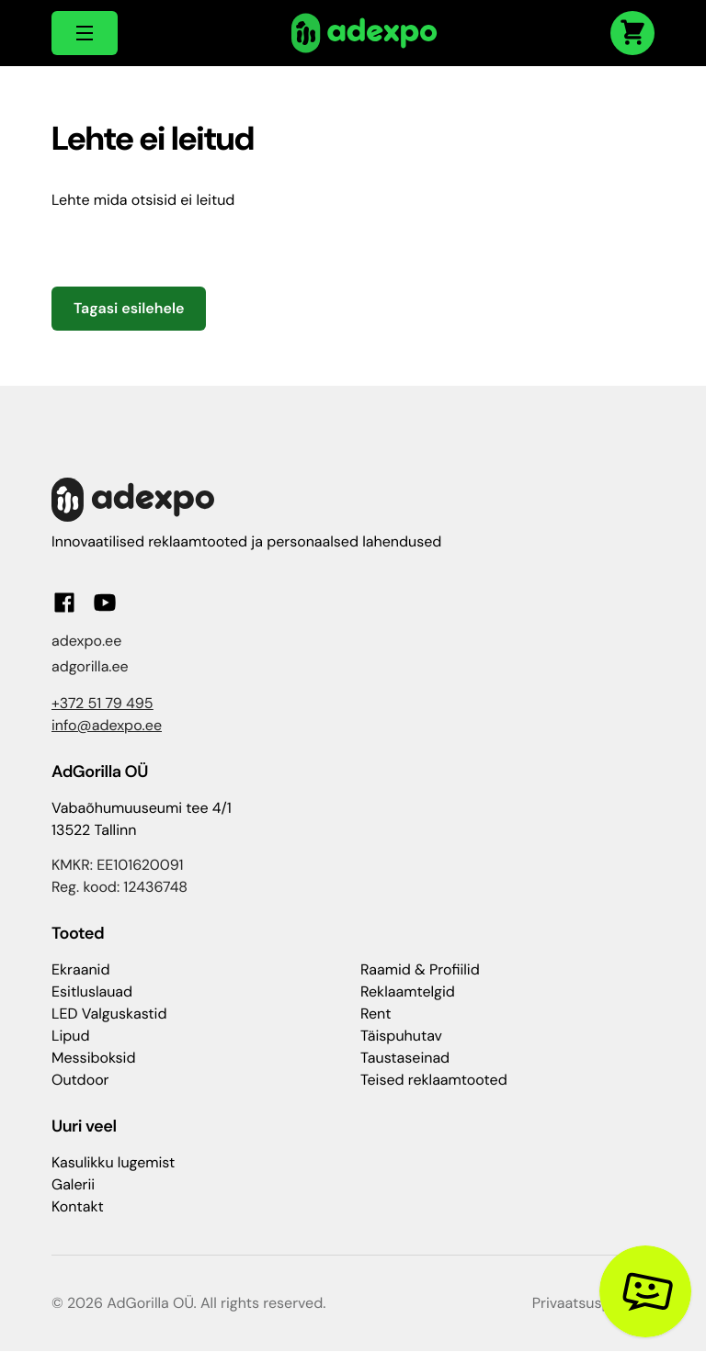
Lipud (70, 1035)
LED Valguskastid (108, 1013)
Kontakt (77, 1206)
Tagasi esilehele (129, 308)
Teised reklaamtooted (433, 1079)
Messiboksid (93, 1057)
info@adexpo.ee (106, 725)
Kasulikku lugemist (113, 1162)
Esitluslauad (91, 991)
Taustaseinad (405, 1057)
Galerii (73, 1184)
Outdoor (80, 1079)
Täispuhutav (401, 1035)
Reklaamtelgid (407, 991)
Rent (376, 1013)
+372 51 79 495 (102, 703)
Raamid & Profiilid (420, 969)
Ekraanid (80, 969)
